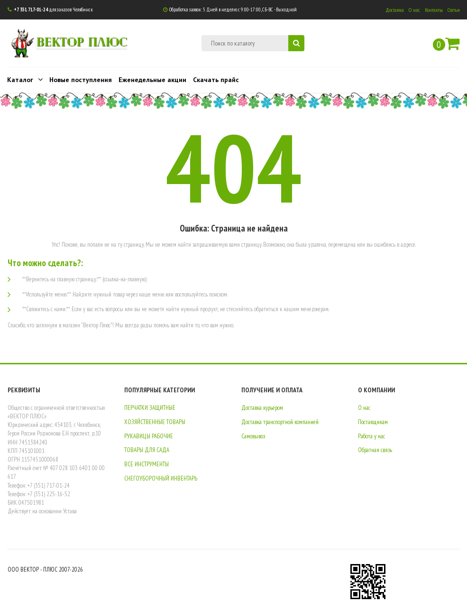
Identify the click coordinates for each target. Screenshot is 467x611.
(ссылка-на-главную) (124, 279)
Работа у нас (371, 436)
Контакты (434, 9)
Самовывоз (253, 436)
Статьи (454, 9)
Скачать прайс (216, 79)
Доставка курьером (262, 408)
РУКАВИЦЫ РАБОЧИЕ (148, 436)
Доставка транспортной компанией (280, 422)
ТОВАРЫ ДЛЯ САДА (146, 450)
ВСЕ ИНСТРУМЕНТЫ (146, 464)
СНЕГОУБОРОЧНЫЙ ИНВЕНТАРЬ (160, 478)
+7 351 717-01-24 (31, 9)
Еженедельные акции (152, 79)
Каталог (25, 79)
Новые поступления (80, 79)
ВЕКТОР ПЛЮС (81, 41)
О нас (414, 9)
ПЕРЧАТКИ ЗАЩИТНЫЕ (149, 408)
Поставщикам (373, 422)
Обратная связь (375, 450)
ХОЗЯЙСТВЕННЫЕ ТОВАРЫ (154, 422)
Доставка (394, 9)
